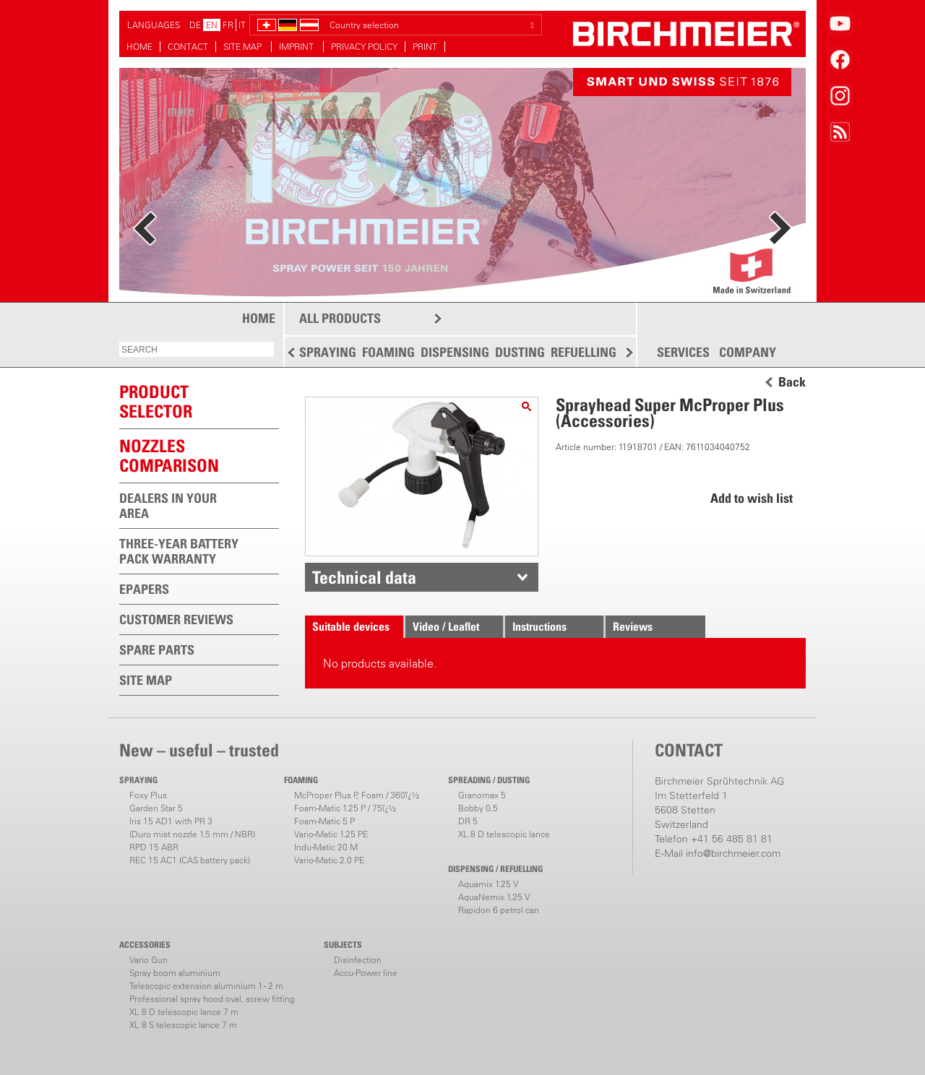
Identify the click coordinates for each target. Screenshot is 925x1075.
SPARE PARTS (156, 649)
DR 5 (468, 821)
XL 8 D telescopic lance (504, 834)
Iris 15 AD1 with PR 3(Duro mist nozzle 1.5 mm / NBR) (192, 827)
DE (195, 25)
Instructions (539, 626)
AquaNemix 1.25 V (494, 896)
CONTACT (188, 46)
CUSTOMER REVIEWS (176, 619)
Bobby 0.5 (478, 808)
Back (792, 382)
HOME (139, 46)
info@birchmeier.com (733, 853)
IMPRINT (297, 46)
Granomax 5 (482, 795)
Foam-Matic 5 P (324, 821)
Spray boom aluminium (174, 972)
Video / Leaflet (446, 626)
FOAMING (388, 352)
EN (212, 25)
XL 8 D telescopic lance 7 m (183, 1011)
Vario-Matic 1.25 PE (331, 834)
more (181, 110)
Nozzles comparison (169, 455)
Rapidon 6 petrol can (498, 910)
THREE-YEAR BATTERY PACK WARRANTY (178, 551)
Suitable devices (351, 626)
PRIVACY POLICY (364, 46)
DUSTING (520, 352)
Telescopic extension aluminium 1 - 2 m (206, 985)
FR (228, 25)
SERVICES (683, 352)
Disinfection (358, 959)
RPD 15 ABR (153, 847)
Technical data (364, 577)
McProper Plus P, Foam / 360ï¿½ (356, 795)
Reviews (633, 626)
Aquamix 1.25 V (488, 883)
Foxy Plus (148, 795)
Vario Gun (148, 959)
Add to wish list (751, 498)
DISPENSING (455, 352)
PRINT (425, 46)
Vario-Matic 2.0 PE (329, 860)
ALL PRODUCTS (340, 318)
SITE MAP (243, 46)
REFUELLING (583, 352)
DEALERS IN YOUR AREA (168, 506)
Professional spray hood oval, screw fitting (212, 998)
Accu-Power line (365, 972)
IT (242, 25)
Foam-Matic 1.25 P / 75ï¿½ (345, 808)
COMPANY (747, 352)
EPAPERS (144, 589)
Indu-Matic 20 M (326, 847)
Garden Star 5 (156, 808)
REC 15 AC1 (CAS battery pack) (189, 860)
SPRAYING (327, 352)
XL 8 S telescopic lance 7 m (183, 1024)
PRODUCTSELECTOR (155, 401)
